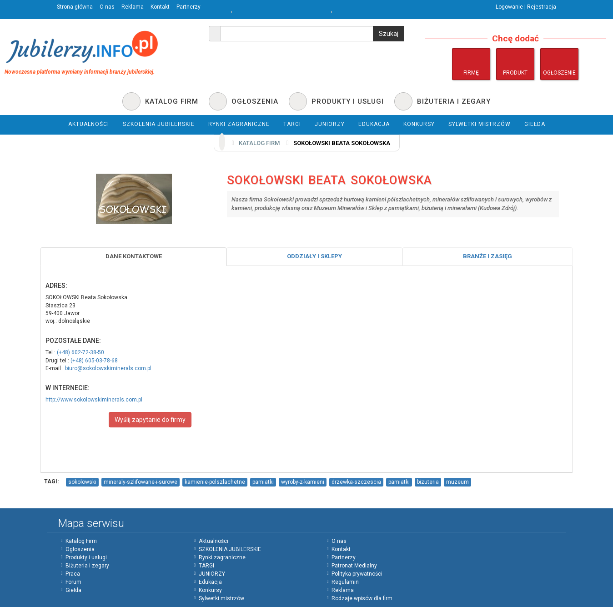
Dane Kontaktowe (134, 256)
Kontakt (160, 7)
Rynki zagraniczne (222, 557)
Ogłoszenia (80, 549)
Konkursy (210, 590)
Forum (73, 582)
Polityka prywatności (357, 574)
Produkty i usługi (86, 557)
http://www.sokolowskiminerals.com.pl (93, 399)
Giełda (73, 590)
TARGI (206, 565)
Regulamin (345, 582)
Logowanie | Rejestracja (526, 7)
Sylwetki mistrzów (221, 598)
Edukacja (210, 582)
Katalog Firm (81, 541)
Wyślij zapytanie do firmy (150, 419)
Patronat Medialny (354, 565)
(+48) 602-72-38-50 (80, 352)
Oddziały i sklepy (314, 256)
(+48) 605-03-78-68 (94, 360)
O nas (107, 7)
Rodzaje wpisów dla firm (362, 598)
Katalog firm (259, 143)
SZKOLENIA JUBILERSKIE (230, 549)
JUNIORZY (212, 574)
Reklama (132, 7)
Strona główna (75, 7)
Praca (72, 574)
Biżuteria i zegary (87, 565)
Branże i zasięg (487, 256)
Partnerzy (188, 7)
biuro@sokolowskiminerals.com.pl (108, 368)
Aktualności (213, 541)
